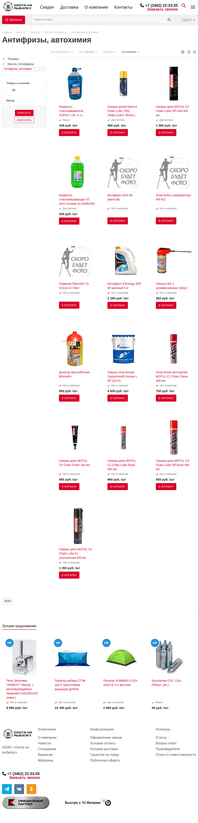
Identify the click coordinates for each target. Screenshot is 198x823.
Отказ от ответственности (176, 754)
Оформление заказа (106, 737)
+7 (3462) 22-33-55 (161, 5)
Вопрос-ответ (166, 743)
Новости (44, 743)
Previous (186, 627)
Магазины (45, 760)
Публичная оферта (105, 760)
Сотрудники (47, 749)
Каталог (16, 20)
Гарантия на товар (104, 754)
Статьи (161, 737)
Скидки (47, 7)
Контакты (123, 7)
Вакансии (45, 754)
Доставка (69, 7)
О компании (96, 7)
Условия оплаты (102, 743)
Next (193, 627)
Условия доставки (104, 749)
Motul (7, 600)
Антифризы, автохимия (18, 68)
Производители (168, 749)
